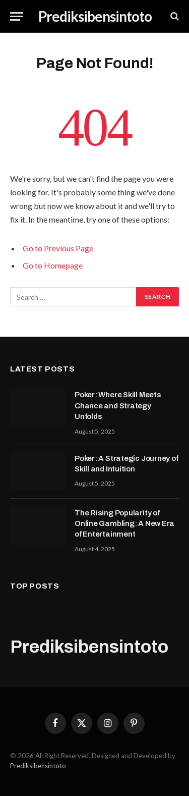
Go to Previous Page (58, 248)
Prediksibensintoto (38, 766)
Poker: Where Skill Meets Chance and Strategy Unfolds (118, 405)
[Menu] (16, 16)
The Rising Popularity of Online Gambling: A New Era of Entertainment (124, 524)
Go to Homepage (53, 265)
